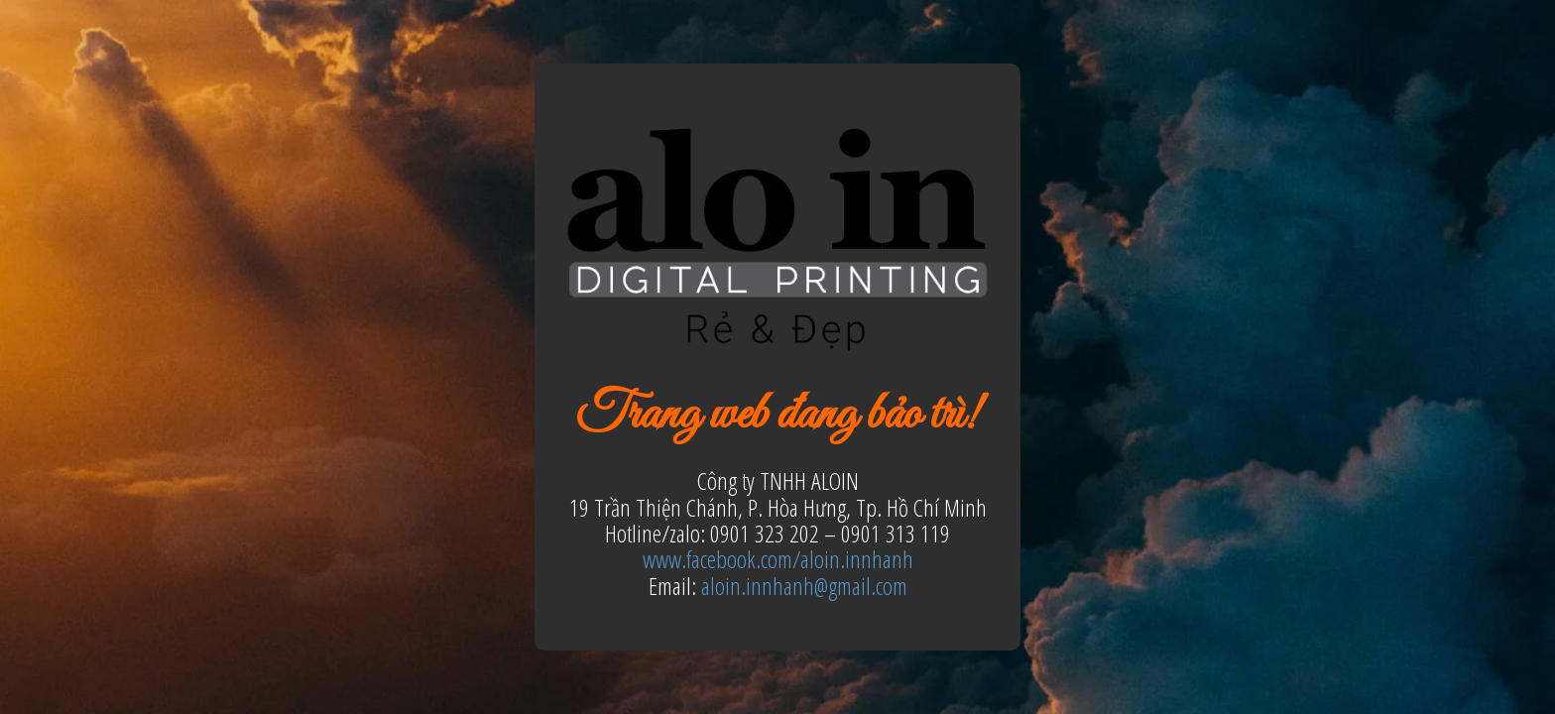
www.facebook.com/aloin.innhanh (778, 558)
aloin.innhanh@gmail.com (804, 585)
